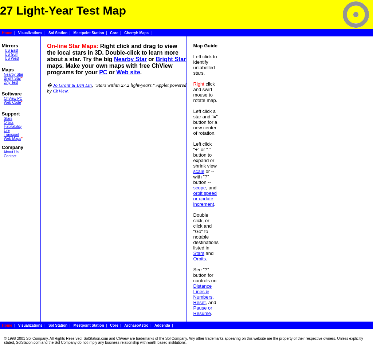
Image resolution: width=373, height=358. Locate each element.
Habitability (12, 127)
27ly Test (11, 82)
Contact (10, 156)
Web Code (12, 103)
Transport (11, 135)
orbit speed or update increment (205, 198)
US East (11, 50)
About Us (11, 152)
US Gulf (11, 54)
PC (103, 72)
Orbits (8, 123)
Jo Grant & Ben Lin (72, 85)
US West (12, 58)
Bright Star (12, 78)
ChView (60, 91)
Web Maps (12, 139)
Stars (8, 119)
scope (199, 187)
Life (6, 131)
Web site (128, 72)
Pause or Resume (202, 310)
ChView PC (13, 99)
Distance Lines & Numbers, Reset (203, 294)
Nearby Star (13, 74)
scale (198, 171)
